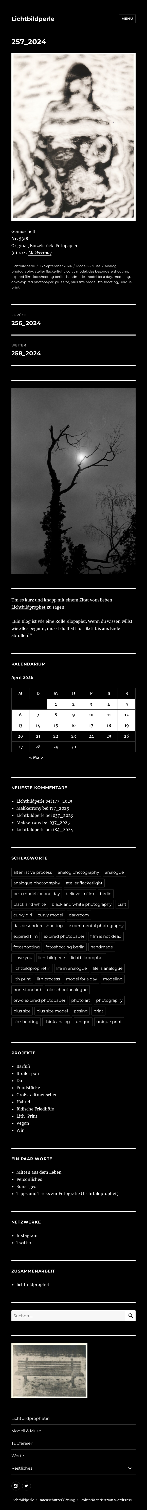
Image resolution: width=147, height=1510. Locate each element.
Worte (17, 1455)
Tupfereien (22, 1443)
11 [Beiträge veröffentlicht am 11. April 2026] (109, 714)
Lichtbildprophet (28, 607)
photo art (80, 1000)
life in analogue (71, 968)
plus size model (84, 282)
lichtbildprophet (87, 957)
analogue (114, 872)
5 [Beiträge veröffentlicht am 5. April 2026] (126, 704)
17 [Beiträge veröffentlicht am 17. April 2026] (91, 725)
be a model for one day (36, 893)
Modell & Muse (88, 266)
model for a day (99, 277)
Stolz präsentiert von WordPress (106, 1500)
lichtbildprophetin (31, 968)
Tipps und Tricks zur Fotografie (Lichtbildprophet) (67, 1193)
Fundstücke (28, 1087)
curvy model (76, 271)
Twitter (23, 1242)
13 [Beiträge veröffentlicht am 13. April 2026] (20, 725)
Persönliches (29, 1179)
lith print (22, 979)
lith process (48, 979)
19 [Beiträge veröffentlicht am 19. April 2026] (126, 725)
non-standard (27, 989)
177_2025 (62, 801)
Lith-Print (27, 1116)
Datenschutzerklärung (57, 1500)
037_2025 (63, 815)
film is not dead (106, 936)
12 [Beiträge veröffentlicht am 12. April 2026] (126, 714)
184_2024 (63, 829)
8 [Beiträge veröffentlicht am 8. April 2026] (55, 714)
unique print (109, 1021)
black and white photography (82, 904)
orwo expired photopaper (32, 282)
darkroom (79, 915)
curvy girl (22, 915)
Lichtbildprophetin (30, 1418)
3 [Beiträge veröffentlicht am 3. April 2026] (91, 704)
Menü (127, 19)
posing (81, 1011)
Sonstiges (26, 1186)
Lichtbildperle (32, 18)
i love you (22, 957)
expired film (21, 277)
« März (36, 757)
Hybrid (23, 1101)
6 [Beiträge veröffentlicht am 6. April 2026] (20, 714)
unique (83, 1021)
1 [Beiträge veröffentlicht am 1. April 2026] (56, 704)
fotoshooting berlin (49, 277)
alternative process (32, 872)
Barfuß (23, 1066)
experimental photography (96, 925)
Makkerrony (39, 252)
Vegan (22, 1123)
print (98, 1011)
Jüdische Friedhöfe (35, 1108)
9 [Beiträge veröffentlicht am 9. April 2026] (73, 714)
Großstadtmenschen (37, 1094)
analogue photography (36, 883)
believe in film (80, 893)
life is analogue (108, 968)
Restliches (21, 1468)
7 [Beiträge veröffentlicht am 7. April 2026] (38, 714)
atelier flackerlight (49, 271)
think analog (57, 1021)
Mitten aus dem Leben (39, 1172)
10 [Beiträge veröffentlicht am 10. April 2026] (91, 714)
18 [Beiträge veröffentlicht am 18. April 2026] (109, 725)
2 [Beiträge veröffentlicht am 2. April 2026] (73, 704)
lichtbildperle (51, 957)
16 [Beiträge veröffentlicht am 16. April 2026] (73, 725)
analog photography (78, 872)
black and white (29, 904)
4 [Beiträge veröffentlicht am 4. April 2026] (108, 704)
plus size (62, 282)
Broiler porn (28, 1073)
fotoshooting (26, 947)
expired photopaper (64, 936)
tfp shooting (108, 282)
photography (109, 1000)
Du (19, 1080)
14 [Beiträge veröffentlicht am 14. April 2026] (38, 725)
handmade (75, 277)
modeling (122, 277)
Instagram (27, 1235)
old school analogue (67, 989)
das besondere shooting (108, 271)
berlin (106, 893)
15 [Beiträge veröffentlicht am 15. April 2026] (56, 725)
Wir (20, 1130)
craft (122, 904)
